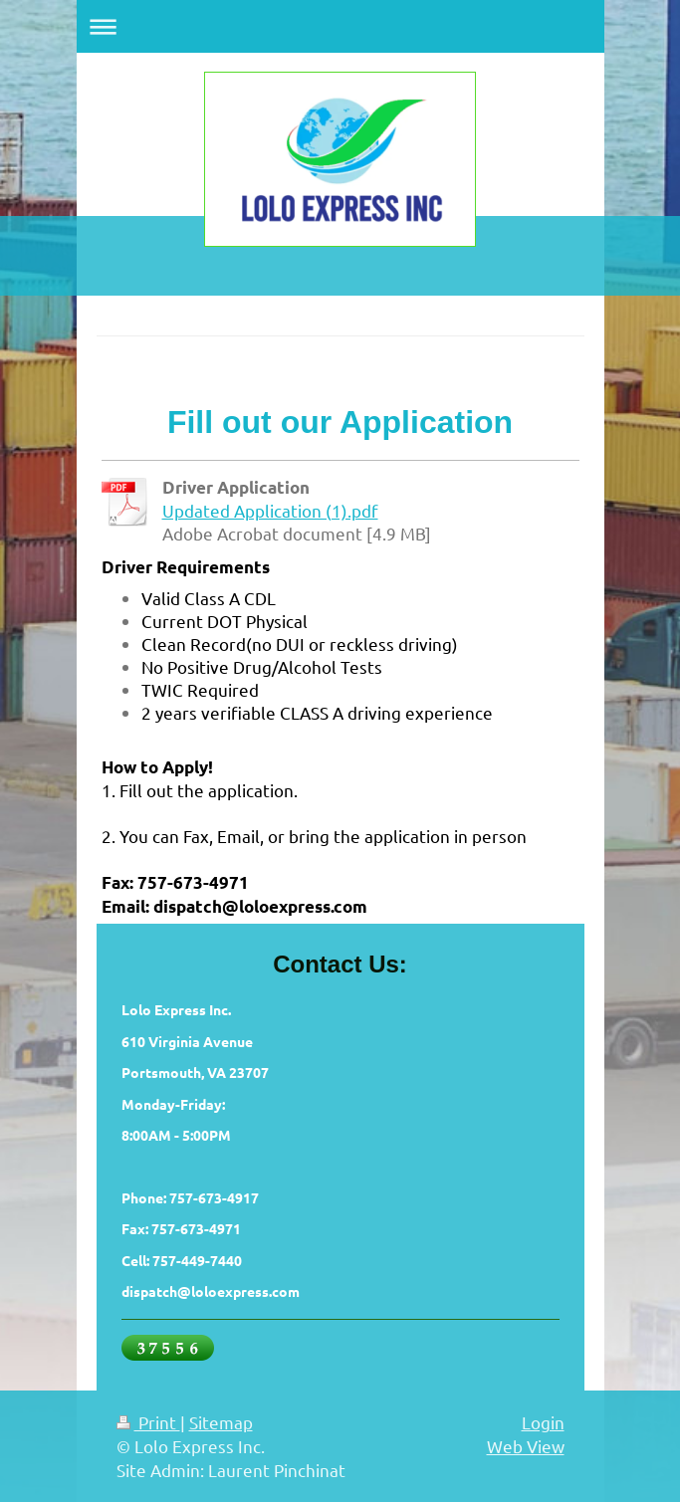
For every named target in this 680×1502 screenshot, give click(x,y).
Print (148, 1421)
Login (543, 1421)
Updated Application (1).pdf (270, 510)
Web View (526, 1445)
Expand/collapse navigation (340, 26)
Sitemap (221, 1421)
